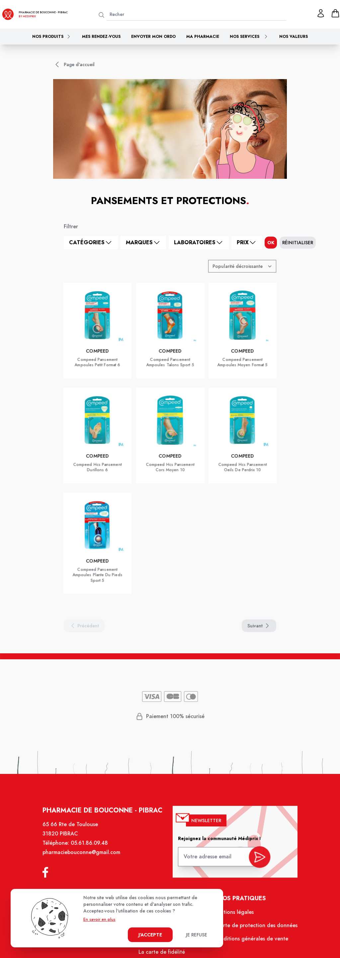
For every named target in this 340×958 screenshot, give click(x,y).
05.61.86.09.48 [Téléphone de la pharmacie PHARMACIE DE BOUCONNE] (92, 847)
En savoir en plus (99, 919)
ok (270, 242)
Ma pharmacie (202, 37)
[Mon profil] (320, 13)
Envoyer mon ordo (153, 37)
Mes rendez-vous (101, 37)
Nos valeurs (293, 37)
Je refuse (196, 934)
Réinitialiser (297, 242)
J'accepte (150, 934)
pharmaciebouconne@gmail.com (84, 856)
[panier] (335, 13)
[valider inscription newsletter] (257, 858)
